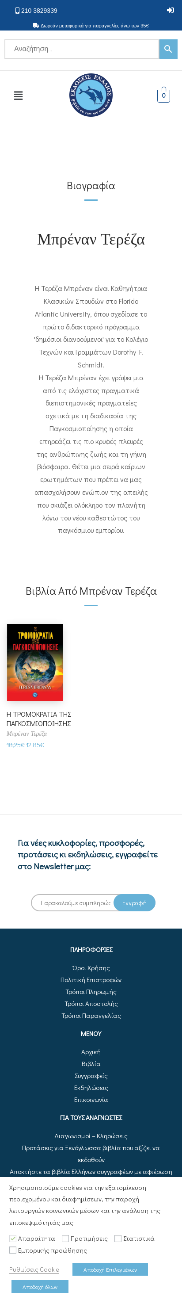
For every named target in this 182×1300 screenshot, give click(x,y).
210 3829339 (39, 10)
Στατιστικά (139, 1238)
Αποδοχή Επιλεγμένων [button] (110, 1269)
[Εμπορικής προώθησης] (12, 1250)
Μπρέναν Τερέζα (91, 238)
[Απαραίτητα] (12, 1238)
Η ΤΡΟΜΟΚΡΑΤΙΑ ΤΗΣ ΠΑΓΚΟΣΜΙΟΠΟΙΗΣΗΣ (39, 718)
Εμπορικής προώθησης (52, 1250)
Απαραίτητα (36, 1238)
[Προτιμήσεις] (65, 1238)
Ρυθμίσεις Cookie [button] (34, 1269)
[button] (170, 10)
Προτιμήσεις (89, 1238)
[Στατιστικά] (117, 1238)
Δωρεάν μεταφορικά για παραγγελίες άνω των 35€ (95, 25)
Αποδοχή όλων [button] (40, 1286)
